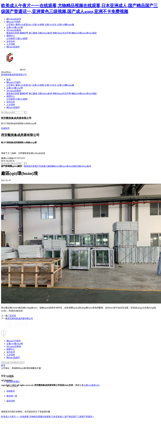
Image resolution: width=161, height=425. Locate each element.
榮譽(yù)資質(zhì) (23, 24)
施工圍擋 (33, 33)
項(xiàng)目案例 (13, 30)
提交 (3, 365)
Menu (6, 72)
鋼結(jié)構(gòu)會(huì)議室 (84, 33)
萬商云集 (79, 385)
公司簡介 (10, 24)
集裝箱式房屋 (12, 33)
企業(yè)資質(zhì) (92, 385)
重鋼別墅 (24, 33)
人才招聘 (10, 44)
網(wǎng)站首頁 (13, 19)
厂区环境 (11, 316)
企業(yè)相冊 (38, 24)
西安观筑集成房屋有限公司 (20, 318)
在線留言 (5, 128)
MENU (23, 70)
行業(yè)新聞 (21, 38)
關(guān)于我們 (13, 22)
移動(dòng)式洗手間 (62, 33)
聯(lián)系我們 (13, 47)
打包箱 (40, 166)
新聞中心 (10, 36)
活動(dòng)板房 (45, 33)
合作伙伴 (10, 41)
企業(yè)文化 (51, 24)
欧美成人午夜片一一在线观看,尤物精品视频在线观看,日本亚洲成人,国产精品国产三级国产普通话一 (47, 416)
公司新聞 (10, 38)
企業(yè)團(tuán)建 (65, 24)
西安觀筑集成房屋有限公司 (14, 74)
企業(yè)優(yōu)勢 (14, 27)
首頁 (8, 79)
